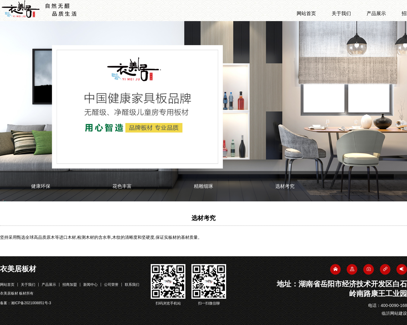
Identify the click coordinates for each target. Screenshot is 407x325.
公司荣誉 (111, 284)
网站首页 (306, 13)
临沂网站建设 (394, 313)
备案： (25, 303)
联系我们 (132, 284)
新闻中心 (90, 284)
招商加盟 (69, 284)
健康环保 (40, 186)
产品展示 (376, 13)
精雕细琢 (203, 186)
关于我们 (341, 13)
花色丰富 (122, 186)
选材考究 (285, 186)
